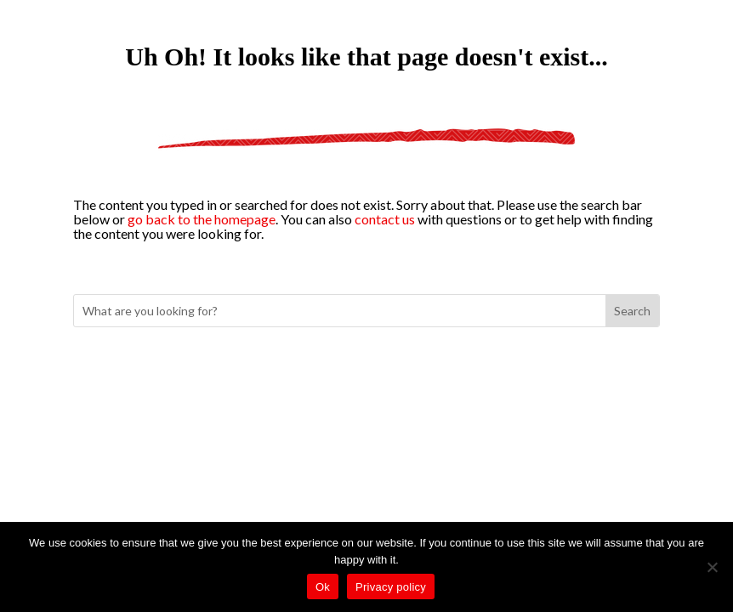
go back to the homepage (202, 219)
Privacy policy (390, 587)
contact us (385, 219)
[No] (711, 566)
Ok (322, 587)
